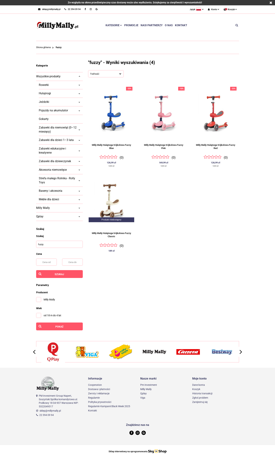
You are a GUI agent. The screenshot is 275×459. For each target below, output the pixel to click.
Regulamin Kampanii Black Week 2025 (109, 406)
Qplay (58, 216)
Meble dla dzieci (59, 199)
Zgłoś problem (200, 397)
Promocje (131, 25)
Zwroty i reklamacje (98, 393)
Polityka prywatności (99, 402)
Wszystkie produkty (58, 76)
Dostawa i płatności (99, 389)
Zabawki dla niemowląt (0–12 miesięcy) (59, 129)
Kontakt (181, 25)
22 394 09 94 (46, 415)
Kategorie (114, 25)
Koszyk (196, 389)
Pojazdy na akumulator (59, 110)
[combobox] (106, 73)
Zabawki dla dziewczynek (59, 161)
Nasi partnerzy (152, 25)
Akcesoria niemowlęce (59, 169)
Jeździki (59, 102)
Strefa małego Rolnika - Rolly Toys (59, 180)
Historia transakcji (202, 393)
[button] (230, 9)
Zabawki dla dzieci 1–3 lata (59, 140)
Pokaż (59, 326)
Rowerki (59, 85)
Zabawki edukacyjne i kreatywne (59, 150)
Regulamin (94, 397)
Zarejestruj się (200, 402)
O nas (169, 25)
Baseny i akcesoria (59, 190)
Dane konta (198, 384)
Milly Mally (58, 208)
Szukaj (59, 274)
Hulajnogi (59, 93)
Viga (142, 397)
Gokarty (44, 119)
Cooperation (95, 384)
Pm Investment (148, 384)
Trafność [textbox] (94, 74)
